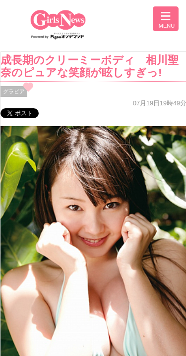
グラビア (14, 91)
